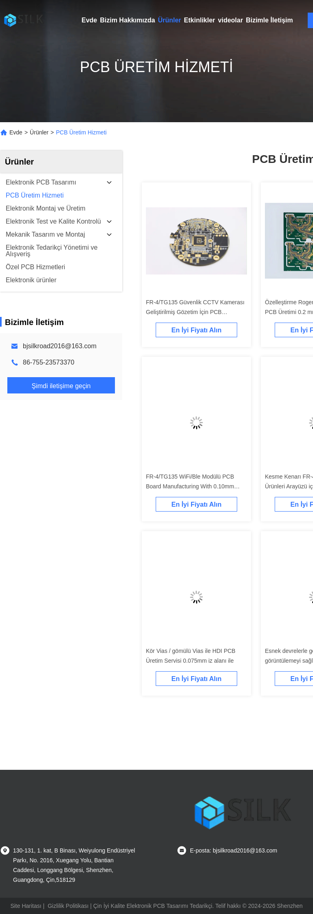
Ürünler (169, 20)
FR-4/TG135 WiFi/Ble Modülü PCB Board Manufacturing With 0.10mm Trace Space (190, 486)
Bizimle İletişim (269, 20)
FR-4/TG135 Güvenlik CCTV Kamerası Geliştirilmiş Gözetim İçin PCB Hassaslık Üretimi (195, 312)
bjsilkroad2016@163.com (60, 346)
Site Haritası (25, 906)
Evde (89, 20)
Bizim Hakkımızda (127, 20)
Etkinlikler (199, 20)
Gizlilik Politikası (68, 906)
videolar (230, 20)
